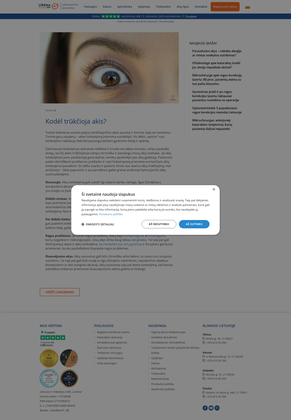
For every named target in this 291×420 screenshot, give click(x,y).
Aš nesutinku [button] (159, 224)
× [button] (213, 189)
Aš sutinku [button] (194, 224)
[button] (97, 224)
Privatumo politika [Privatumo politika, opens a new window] (111, 214)
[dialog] (145, 210)
